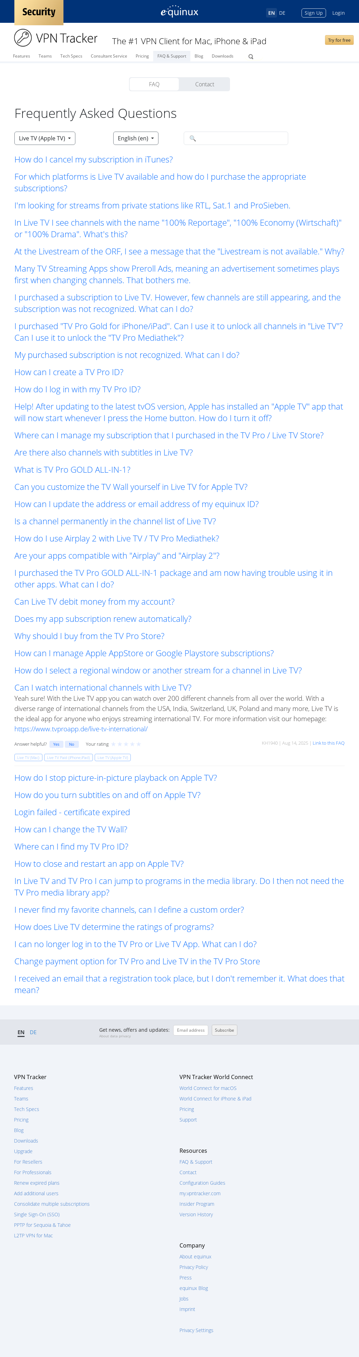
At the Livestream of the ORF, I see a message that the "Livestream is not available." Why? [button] (179, 251)
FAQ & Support (171, 56)
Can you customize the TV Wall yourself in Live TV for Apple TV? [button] (131, 486)
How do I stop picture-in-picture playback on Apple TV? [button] (115, 777)
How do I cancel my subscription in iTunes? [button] (93, 159)
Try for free (339, 40)
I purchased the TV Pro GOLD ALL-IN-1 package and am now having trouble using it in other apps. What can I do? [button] (173, 578)
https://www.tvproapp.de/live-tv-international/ (81, 728)
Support (188, 1119)
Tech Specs (71, 56)
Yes (56, 744)
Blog (199, 56)
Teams (45, 56)
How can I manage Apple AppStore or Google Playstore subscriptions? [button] (144, 653)
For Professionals (33, 1172)
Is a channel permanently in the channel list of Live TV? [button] (115, 521)
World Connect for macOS (208, 1088)
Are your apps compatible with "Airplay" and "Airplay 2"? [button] (116, 555)
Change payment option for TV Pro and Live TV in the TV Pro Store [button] (137, 961)
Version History (196, 1214)
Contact (204, 84)
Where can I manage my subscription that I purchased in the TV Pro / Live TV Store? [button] (169, 435)
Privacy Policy (194, 1267)
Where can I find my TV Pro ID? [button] (71, 846)
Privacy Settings (197, 1330)
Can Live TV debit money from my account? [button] (94, 601)
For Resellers (28, 1161)
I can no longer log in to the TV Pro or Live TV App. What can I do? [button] (135, 944)
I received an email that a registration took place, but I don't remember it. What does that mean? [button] (179, 984)
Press (186, 1277)
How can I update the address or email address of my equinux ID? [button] (136, 504)
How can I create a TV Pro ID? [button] (68, 372)
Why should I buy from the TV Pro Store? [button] (89, 635)
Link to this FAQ (329, 743)
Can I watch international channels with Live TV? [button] (102, 687)
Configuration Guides (202, 1182)
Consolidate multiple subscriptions (52, 1203)
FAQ (154, 84)
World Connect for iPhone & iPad (215, 1098)
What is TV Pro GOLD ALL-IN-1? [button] (72, 469)
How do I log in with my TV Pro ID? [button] (77, 389)
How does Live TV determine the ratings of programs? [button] (114, 926)
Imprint (187, 1309)
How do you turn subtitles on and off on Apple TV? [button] (107, 794)
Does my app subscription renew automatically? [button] (102, 618)
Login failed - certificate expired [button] (72, 812)
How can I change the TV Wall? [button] (70, 829)
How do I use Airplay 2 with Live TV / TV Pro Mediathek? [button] (116, 538)
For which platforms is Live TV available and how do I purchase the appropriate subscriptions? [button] (160, 182)
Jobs (184, 1298)
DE (282, 12)
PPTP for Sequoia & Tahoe (42, 1225)
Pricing (142, 56)
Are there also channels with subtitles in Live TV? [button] (103, 452)
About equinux (195, 1256)
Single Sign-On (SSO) (37, 1214)
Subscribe (224, 1030)
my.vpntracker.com (200, 1193)
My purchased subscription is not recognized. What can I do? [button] (126, 354)
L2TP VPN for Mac (33, 1235)
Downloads (222, 56)
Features (21, 56)
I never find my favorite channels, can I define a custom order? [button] (129, 909)
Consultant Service (109, 56)
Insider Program (197, 1203)
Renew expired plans (37, 1182)
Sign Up (314, 12)
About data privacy (115, 1035)
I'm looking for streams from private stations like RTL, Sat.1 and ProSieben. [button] (152, 205)
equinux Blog (194, 1288)
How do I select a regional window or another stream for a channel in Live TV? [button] (158, 670)
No (71, 744)
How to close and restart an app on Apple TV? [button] (99, 863)
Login (338, 12)
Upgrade (23, 1151)
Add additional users (36, 1193)
